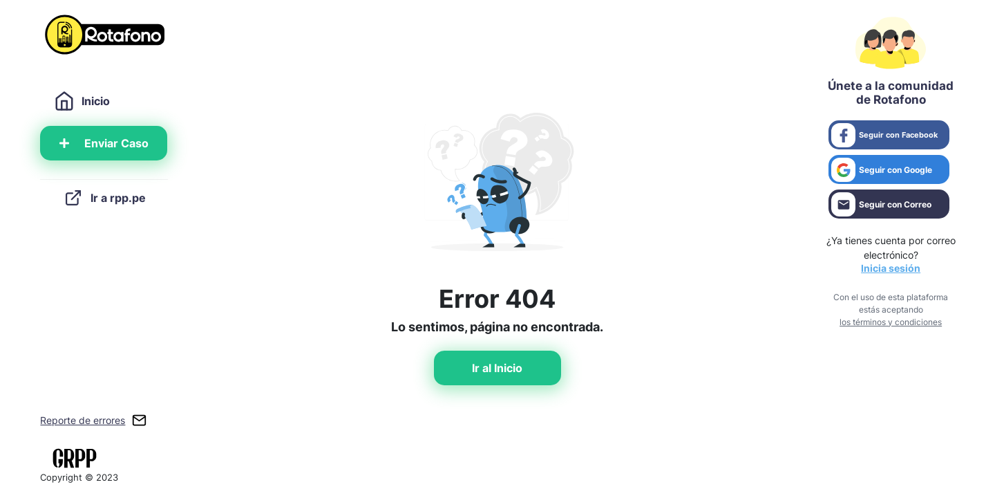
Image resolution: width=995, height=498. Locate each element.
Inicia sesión (890, 268)
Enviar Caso (104, 143)
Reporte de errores (82, 420)
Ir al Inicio (497, 368)
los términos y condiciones (891, 322)
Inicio (82, 101)
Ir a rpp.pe (104, 197)
